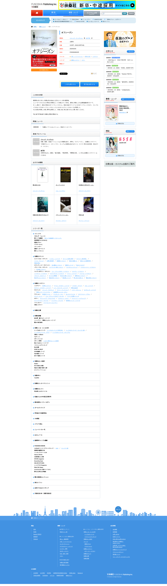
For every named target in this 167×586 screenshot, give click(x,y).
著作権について (116, 554)
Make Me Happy (38, 467)
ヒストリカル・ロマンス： (41, 258)
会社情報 (113, 525)
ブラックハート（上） (62, 215)
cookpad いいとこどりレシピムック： (44, 448)
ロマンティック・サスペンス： (42, 265)
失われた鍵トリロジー (66, 275)
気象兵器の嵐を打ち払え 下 (40, 215)
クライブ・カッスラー (84, 190)
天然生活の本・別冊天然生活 (43, 493)
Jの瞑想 (37, 418)
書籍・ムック (42, 26)
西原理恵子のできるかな (40, 240)
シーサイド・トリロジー (40, 273)
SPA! (34, 529)
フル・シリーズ (89, 285)
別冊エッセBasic (38, 334)
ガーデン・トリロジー (78, 271)
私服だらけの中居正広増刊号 (43, 396)
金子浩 (88, 38)
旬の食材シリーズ (39, 353)
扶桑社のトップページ (38, 518)
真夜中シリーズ (69, 265)
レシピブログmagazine (40, 465)
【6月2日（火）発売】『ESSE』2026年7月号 (120, 68)
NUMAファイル (46, 294)
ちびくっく (37, 336)
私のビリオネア (80, 265)
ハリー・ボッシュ (76, 290)
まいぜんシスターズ (93, 21)
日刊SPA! (35, 573)
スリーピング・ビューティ (50, 302)
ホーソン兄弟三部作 (68, 258)
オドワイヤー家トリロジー (56, 267)
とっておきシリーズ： (40, 330)
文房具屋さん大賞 (39, 456)
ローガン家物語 (53, 275)
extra (57, 448)
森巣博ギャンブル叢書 (41, 440)
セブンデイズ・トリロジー (57, 273)
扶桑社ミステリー (75, 60)
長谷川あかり (123, 112)
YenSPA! (36, 377)
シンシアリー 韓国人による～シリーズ (44, 320)
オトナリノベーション (40, 370)
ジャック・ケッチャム (76, 38)
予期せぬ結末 (74, 287)
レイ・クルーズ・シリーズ (61, 287)
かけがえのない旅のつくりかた (42, 469)
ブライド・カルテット (40, 275)
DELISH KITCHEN (39, 463)
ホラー (83, 60)
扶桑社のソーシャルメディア (120, 549)
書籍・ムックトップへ (128, 99)
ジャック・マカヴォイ (48, 290)
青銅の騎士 (37, 263)
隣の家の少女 (36, 185)
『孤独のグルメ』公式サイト (113, 19)
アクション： (37, 294)
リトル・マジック (39, 260)
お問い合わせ (116, 534)
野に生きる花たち (78, 277)
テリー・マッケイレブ (63, 290)
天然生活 (35, 539)
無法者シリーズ (67, 277)
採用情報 (115, 531)
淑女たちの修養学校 (85, 260)
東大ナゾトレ (106, 21)
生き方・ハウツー (64, 551)
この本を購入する (70, 84)
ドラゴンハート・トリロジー (88, 267)
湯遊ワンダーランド (39, 248)
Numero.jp (80, 573)
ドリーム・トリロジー (85, 273)
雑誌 (32, 525)
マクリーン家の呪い (81, 258)
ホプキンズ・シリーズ (90, 290)
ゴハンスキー (37, 246)
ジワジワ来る (38, 424)
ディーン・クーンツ (84, 220)
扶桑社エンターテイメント (42, 383)
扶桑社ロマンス (39, 256)
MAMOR (35, 536)
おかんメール (38, 435)
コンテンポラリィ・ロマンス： (42, 271)
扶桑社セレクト (39, 389)
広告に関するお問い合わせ (119, 539)
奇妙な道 (81, 215)
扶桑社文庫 (38, 310)
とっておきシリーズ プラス (42, 332)
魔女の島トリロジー (91, 277)
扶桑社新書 (38, 316)
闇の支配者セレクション (42, 477)
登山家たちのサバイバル (40, 391)
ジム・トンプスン (60, 190)
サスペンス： (37, 290)
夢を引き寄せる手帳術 (40, 471)
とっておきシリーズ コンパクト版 (75, 330)
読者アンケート (116, 536)
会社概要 (115, 529)
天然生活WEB (36, 575)
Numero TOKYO (37, 534)
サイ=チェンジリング (72, 267)
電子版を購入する (89, 84)
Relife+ (36, 363)
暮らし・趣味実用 (64, 539)
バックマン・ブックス (57, 300)
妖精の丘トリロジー (80, 275)
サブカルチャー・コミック (66, 546)
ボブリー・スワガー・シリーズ (42, 287)
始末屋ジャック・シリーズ (73, 300)
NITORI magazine (39, 459)
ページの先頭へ (118, 510)
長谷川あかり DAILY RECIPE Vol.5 (124, 108)
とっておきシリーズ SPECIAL (55, 330)
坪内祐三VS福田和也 (41, 413)
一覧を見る (131, 51)
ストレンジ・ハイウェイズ (79, 298)
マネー (61, 556)
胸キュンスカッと (39, 250)
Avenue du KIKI (80, 21)
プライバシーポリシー (118, 552)
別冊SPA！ (38, 375)
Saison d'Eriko (38, 454)
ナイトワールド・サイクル (41, 300)
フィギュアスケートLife (40, 452)
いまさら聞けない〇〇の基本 (51, 340)
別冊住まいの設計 (40, 361)
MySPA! (49, 573)
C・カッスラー (86, 19)
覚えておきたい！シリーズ (41, 343)
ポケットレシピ (38, 338)
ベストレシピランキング (40, 345)
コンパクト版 (64, 448)
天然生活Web (75, 19)
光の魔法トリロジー (57, 265)
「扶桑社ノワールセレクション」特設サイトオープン (56, 127)
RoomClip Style (38, 461)
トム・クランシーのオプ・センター (54, 296)
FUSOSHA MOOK (40, 446)
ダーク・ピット (38, 296)
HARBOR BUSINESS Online (60, 573)
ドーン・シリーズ (72, 273)
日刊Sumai (45, 575)
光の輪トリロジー (41, 269)
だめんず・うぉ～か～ (40, 236)
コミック (86, 541)
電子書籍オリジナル (64, 565)
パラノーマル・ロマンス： (41, 267)
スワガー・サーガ (77, 285)
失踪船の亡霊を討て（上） (86, 185)
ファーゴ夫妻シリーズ (73, 296)
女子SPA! (42, 573)
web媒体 (33, 569)
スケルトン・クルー (63, 298)
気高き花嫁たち (73, 260)
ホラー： (36, 298)
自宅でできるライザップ (42, 488)
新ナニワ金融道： (39, 238)
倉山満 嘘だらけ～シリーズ (42, 318)
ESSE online (72, 573)
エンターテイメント (64, 544)
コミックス (38, 233)
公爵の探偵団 (50, 260)
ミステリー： (37, 285)
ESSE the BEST (38, 349)
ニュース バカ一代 (40, 429)
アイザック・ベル (58, 294)
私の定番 (36, 347)
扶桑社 (35, 26)
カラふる (52, 575)
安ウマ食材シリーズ (39, 355)
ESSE (34, 531)
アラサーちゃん (38, 244)
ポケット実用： (38, 340)
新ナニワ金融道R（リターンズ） (53, 238)
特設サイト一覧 (63, 531)
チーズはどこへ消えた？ (61, 19)
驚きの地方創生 (38, 322)
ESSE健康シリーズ (39, 351)
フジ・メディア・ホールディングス (121, 556)
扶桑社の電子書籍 (64, 562)
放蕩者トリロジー (61, 260)
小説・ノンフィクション (54, 26)
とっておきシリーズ (89, 534)
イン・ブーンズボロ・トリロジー (60, 271)
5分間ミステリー (46, 285)
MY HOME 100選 (38, 365)
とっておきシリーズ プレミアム (61, 332)
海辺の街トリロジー (54, 277)
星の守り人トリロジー (40, 277)
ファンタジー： (38, 302)
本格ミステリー (38, 304)
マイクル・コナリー (61, 220)
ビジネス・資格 (63, 548)
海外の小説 (87, 56)
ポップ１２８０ (60, 185)
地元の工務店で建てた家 (40, 367)
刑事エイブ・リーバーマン (43, 292)
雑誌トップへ (130, 131)
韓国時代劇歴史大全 (39, 450)
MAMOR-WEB (98, 19)
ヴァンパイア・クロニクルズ (47, 298)
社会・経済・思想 (64, 553)
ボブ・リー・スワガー (90, 551)
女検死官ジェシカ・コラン (60, 292)
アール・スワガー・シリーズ (61, 285)
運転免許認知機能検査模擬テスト (63, 21)
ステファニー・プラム (84, 294)
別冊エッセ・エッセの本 (42, 328)
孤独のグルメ (37, 242)
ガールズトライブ (40, 407)
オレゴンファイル (70, 294)
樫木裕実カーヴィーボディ (42, 402)
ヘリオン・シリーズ (54, 258)
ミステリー (95, 56)
